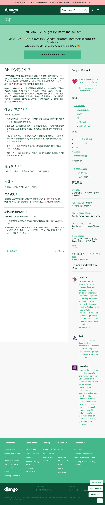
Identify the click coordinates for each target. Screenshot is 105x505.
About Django (9, 449)
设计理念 (59, 251)
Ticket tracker (78, 236)
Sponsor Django (80, 449)
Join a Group (31, 449)
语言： (95, 488)
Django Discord (48, 453)
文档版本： (96, 494)
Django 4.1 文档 (80, 169)
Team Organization (11, 460)
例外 (78, 118)
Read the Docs (80, 259)
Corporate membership (83, 453)
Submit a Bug (31, 457)
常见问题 (76, 190)
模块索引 (81, 203)
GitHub (61, 449)
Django (11, 10)
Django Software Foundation (24, 497)
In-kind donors (44, 489)
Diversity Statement (12, 475)
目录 (76, 148)
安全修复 (82, 122)
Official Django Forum (81, 223)
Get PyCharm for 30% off (52, 54)
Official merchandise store (84, 457)
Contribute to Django (34, 453)
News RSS (62, 473)
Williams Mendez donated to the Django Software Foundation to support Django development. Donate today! (89, 85)
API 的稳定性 (79, 106)
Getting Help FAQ (49, 449)
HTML (92, 254)
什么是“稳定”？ (83, 110)
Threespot (74, 490)
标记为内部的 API (86, 126)
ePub (74, 257)
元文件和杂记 (10, 251)
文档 (8, 19)
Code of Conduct (11, 471)
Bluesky (61, 464)
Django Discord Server (82, 213)
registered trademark (68, 497)
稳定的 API (81, 114)
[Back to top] (100, 501)
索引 (74, 203)
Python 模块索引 (81, 156)
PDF (97, 254)
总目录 (77, 152)
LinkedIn (61, 468)
